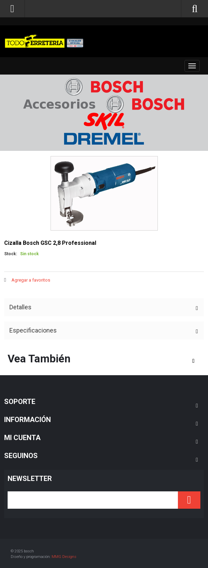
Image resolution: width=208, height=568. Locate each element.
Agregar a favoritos (30, 280)
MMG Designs (64, 556)
